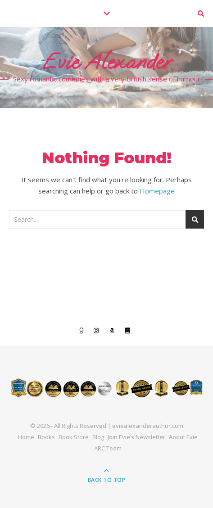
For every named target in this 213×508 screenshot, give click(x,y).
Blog (98, 437)
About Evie (183, 437)
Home (26, 437)
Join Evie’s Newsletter (136, 437)
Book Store (74, 437)
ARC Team (108, 448)
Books (46, 437)
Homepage (157, 190)
